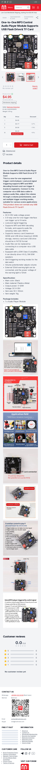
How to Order (26, 743)
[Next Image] (36, 52)
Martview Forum (27, 739)
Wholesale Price (17, 134)
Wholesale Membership (29, 734)
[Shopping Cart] (33, 7)
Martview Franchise (28, 738)
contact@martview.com (18, 719)
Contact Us (25, 732)
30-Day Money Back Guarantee (9, 758)
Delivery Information (9, 754)
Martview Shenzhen (13, 107)
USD (37, 2)
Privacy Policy (7, 761)
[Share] (37, 17)
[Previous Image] (5, 52)
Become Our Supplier (29, 736)
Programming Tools (28, 17)
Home (5, 17)
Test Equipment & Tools (15, 17)
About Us (25, 731)
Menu (10, 7)
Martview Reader (27, 741)
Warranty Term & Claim (10, 756)
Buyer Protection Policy (10, 752)
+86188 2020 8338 (17, 695)
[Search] (28, 7)
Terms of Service (8, 763)
